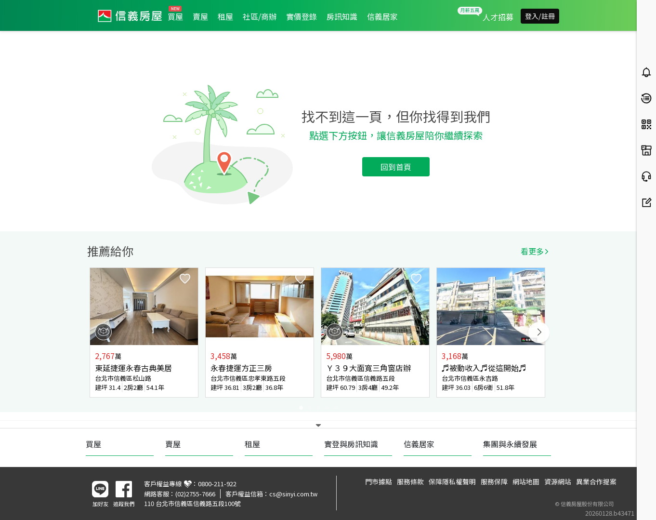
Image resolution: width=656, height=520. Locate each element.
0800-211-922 (217, 483)
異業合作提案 (596, 481)
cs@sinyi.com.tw (293, 493)
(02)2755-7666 (195, 493)
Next (539, 332)
